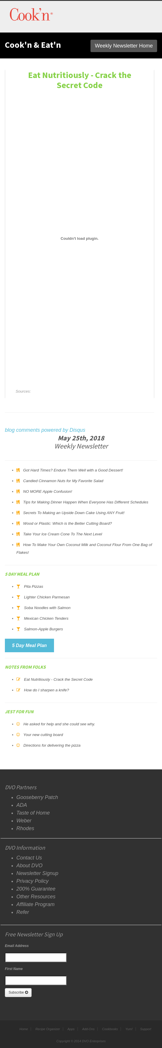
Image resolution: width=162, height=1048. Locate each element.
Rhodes (25, 828)
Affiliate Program (35, 904)
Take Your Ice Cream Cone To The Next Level (62, 534)
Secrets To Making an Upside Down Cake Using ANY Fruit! (73, 513)
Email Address (17, 946)
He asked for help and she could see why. (59, 724)
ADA (21, 805)
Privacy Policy (32, 881)
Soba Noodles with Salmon (47, 608)
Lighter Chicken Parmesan (47, 597)
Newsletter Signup (37, 873)
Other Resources (35, 896)
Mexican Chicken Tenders (46, 618)
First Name (14, 969)
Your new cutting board (43, 735)
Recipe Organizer (47, 1029)
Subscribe (18, 992)
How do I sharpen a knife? (46, 690)
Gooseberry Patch (37, 797)
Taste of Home (33, 813)
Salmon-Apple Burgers (43, 629)
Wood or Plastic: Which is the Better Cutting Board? (67, 523)
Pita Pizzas (33, 586)
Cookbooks (110, 1029)
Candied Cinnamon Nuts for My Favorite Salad (63, 481)
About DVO (29, 865)
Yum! (128, 1029)
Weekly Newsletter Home (124, 46)
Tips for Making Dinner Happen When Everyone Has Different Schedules (85, 502)
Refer (22, 912)
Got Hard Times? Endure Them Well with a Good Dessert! (73, 470)
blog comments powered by (45, 430)
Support (145, 1029)
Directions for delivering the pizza (51, 745)
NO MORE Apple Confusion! (47, 491)
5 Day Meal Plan (29, 645)
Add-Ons (88, 1029)
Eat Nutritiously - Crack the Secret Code (58, 679)
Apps (71, 1029)
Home (24, 1029)
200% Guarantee (35, 889)
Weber (24, 820)
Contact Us (29, 858)
